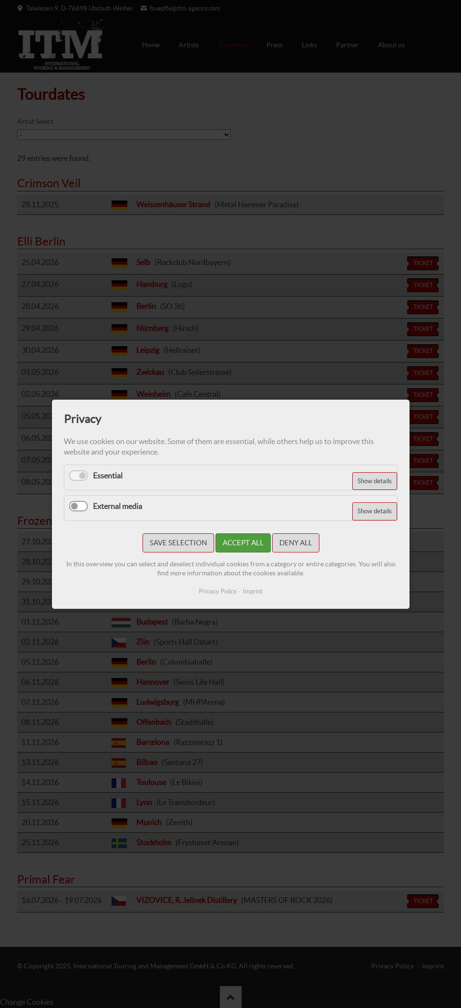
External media (117, 505)
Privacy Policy (218, 591)
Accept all (242, 543)
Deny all (295, 543)
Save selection (177, 543)
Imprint (253, 591)
